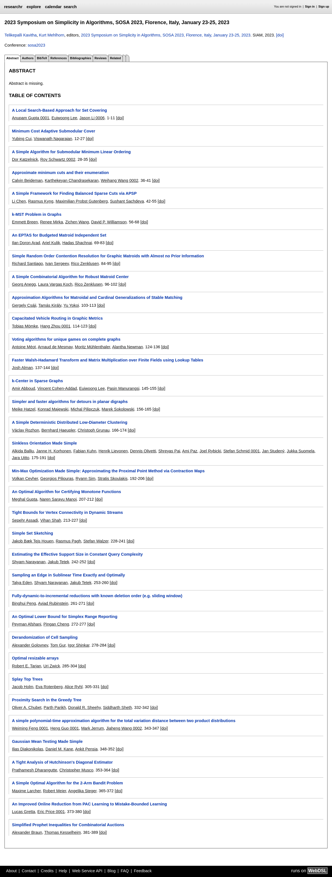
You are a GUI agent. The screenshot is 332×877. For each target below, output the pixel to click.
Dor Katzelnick (25, 159)
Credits (47, 871)
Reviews (100, 58)
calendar (53, 6)
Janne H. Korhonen (53, 451)
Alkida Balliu (23, 451)
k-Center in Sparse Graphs (37, 381)
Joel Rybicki (210, 451)
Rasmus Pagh (68, 541)
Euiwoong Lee (64, 118)
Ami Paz (189, 451)
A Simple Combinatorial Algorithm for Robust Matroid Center (70, 276)
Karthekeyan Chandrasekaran (71, 180)
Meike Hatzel (23, 409)
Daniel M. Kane (59, 749)
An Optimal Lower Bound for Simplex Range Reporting (64, 616)
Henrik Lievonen (113, 451)
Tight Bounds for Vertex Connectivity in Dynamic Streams (67, 512)
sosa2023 (36, 45)
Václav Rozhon (25, 430)
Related (115, 58)
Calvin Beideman (27, 180)
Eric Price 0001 (51, 811)
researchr (13, 6)
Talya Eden (22, 582)
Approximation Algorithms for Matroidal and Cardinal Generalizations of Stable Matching (97, 297)
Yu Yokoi (71, 305)
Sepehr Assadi (25, 520)
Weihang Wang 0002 (119, 180)
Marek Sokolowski (118, 409)
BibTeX (42, 58)
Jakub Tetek (58, 562)
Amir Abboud (23, 388)
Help (63, 871)
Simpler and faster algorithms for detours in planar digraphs (70, 401)
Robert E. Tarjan (26, 666)
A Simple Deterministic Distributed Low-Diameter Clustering (69, 422)
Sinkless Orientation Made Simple (44, 443)
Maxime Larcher (26, 791)
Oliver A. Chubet (26, 707)
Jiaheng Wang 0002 (124, 728)
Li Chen (19, 201)
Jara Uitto (20, 457)
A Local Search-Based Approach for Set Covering (59, 110)
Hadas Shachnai (77, 243)
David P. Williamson (109, 222)
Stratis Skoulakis (112, 478)
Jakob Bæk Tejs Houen (32, 541)
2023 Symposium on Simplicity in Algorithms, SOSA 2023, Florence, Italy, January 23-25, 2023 (165, 35)
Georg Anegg (24, 284)
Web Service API (87, 871)
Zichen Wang (77, 222)
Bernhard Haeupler (58, 430)
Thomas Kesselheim (62, 832)
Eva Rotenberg (48, 686)
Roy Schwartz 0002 (57, 159)
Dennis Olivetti (143, 451)
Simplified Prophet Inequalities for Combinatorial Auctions (68, 825)
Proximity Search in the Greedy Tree (46, 700)
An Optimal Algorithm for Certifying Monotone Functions (66, 491)
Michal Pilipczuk (85, 409)
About (11, 871)
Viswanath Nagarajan (53, 138)
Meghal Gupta (24, 499)
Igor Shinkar (78, 645)
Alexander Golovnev (30, 645)
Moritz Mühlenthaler (92, 347)
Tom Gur (58, 645)
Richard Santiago (27, 263)
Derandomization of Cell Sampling (44, 637)
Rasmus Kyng (40, 201)
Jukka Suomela (300, 451)
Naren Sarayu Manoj (58, 499)
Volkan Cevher (25, 478)
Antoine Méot (24, 347)
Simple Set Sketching (32, 533)
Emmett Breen (25, 222)
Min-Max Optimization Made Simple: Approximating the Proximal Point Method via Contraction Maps (108, 471)
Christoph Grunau (94, 430)
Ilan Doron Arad (26, 243)
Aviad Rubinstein (53, 603)
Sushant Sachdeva (127, 201)
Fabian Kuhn (84, 451)
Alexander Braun (27, 832)
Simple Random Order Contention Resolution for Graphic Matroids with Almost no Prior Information (108, 256)
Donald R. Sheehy (84, 707)
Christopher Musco (76, 770)
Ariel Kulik (51, 243)
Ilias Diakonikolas (27, 749)
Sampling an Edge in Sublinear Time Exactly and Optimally (68, 575)
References (58, 58)
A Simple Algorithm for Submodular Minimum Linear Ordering (71, 152)
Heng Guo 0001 (64, 728)
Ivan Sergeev (57, 263)
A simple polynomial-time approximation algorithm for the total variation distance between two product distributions (123, 720)
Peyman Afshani (26, 624)
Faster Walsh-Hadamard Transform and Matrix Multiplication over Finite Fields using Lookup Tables (107, 360)
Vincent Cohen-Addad (57, 388)
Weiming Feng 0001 (30, 728)
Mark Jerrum (92, 728)
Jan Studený (273, 451)
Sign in (310, 6)
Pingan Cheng (56, 624)
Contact (29, 871)
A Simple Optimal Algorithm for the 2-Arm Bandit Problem (67, 783)
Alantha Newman (127, 347)
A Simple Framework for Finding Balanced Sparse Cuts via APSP (74, 193)
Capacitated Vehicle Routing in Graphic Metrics (57, 318)
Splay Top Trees (27, 679)
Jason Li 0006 (92, 118)
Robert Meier (54, 791)
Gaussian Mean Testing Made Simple (47, 741)
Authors (27, 58)
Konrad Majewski (53, 409)
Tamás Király (50, 305)
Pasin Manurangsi (123, 388)
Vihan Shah (50, 520)
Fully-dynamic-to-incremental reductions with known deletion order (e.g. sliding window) (97, 596)
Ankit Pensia (86, 749)
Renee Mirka (51, 222)
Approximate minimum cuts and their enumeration (60, 172)
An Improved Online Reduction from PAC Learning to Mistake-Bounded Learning (89, 804)
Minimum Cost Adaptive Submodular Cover (53, 131)
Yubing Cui (21, 138)
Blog (111, 871)
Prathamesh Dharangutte (34, 770)
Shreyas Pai (169, 451)
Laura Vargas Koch (55, 284)
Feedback (143, 871)
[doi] (280, 35)
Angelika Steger (82, 791)
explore (33, 6)
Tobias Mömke (25, 326)
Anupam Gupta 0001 (30, 118)
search (70, 6)
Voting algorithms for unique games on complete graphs (66, 339)
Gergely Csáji (24, 305)
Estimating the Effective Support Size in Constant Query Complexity (77, 554)
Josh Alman (22, 367)
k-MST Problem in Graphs (36, 214)
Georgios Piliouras (56, 478)
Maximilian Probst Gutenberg (82, 201)
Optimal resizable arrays (35, 658)
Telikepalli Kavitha (20, 35)
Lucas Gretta (23, 811)
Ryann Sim (85, 478)
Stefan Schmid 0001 (241, 451)
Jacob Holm (22, 686)
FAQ (125, 871)
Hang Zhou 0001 (55, 326)
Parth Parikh (55, 707)
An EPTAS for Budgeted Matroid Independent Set (59, 235)
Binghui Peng (24, 603)
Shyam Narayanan (28, 562)
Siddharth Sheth (117, 707)
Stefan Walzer (96, 541)
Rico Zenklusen (85, 263)
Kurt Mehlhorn (51, 35)
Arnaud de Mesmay (55, 347)
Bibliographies (80, 58)
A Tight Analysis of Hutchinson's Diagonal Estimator (62, 762)
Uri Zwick (51, 666)
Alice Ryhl (74, 686)
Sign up (324, 6)
